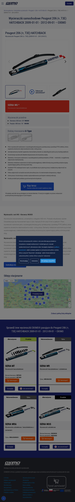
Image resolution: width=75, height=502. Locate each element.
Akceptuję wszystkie (48, 261)
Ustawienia (35, 261)
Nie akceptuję (24, 261)
